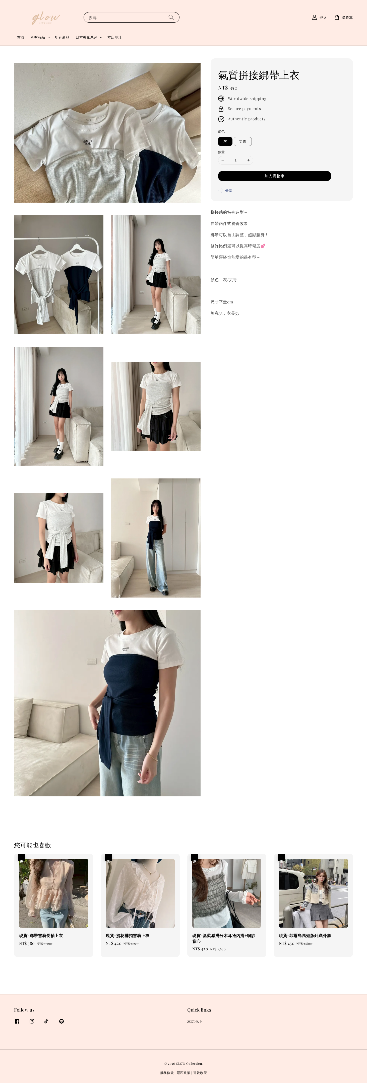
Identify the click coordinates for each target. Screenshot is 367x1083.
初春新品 (62, 37)
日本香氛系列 (87, 37)
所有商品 (37, 37)
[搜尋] (171, 17)
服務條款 (167, 1072)
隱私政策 (184, 1072)
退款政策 (200, 1072)
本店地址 (114, 37)
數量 (221, 152)
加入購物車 (275, 175)
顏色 (221, 131)
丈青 (243, 141)
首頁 (20, 37)
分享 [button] (225, 190)
